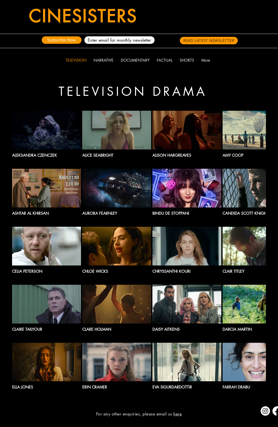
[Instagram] (265, 411)
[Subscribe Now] (61, 40)
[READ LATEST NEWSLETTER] (209, 40)
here (177, 414)
